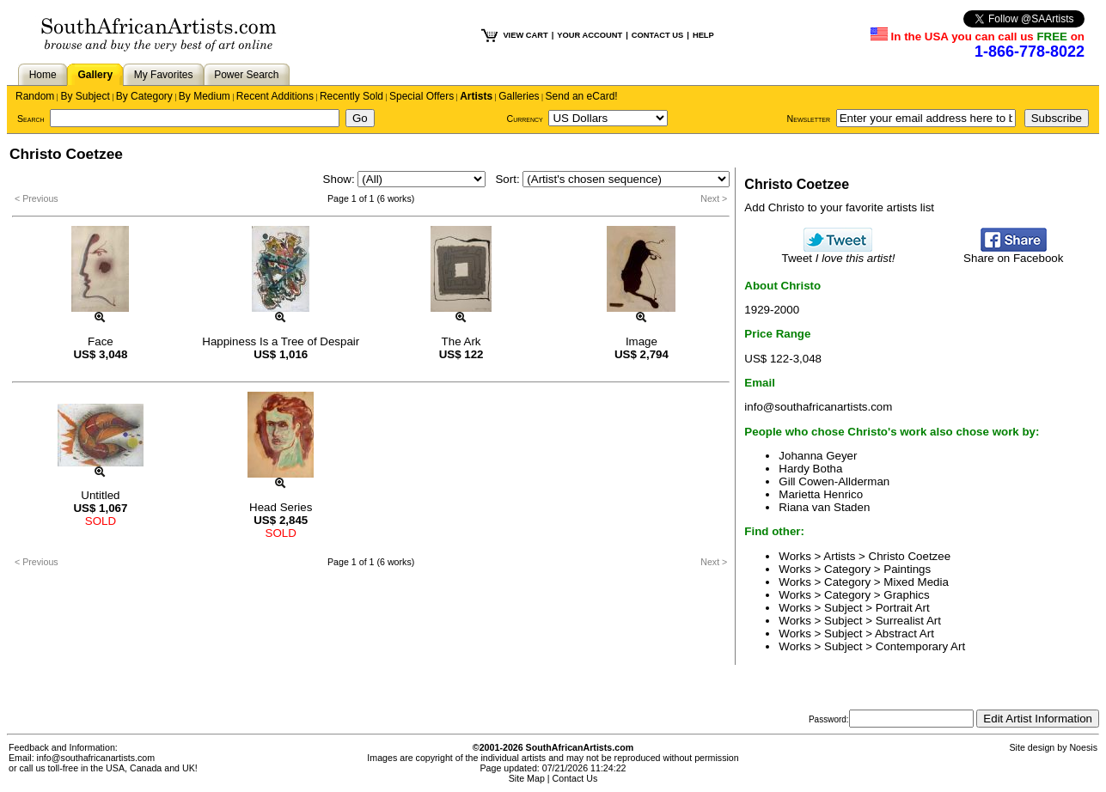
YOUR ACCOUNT (589, 35)
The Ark (461, 341)
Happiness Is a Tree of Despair (280, 341)
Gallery (95, 75)
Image (641, 341)
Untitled (100, 495)
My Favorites (163, 75)
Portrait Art (903, 607)
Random (34, 96)
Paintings (907, 569)
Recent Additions (275, 96)
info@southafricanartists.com (818, 406)
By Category (144, 96)
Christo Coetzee (910, 556)
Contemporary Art (920, 646)
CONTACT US (657, 35)
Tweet (838, 253)
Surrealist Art (908, 620)
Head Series (280, 507)
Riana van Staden (824, 507)
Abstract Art (904, 633)
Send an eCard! (582, 96)
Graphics (906, 594)
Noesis (1083, 747)
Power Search (246, 75)
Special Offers (421, 96)
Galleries (518, 96)
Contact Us (575, 778)
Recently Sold (351, 96)
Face (100, 341)
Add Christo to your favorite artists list (839, 207)
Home (43, 75)
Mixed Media (916, 582)
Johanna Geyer (818, 455)
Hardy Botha (810, 468)
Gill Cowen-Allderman (834, 481)
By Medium (204, 96)
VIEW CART (525, 35)
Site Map (527, 778)
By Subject (84, 96)
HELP (703, 35)
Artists (476, 96)
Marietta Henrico (821, 494)
